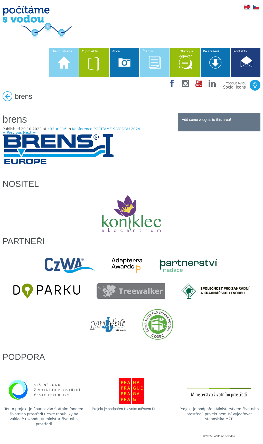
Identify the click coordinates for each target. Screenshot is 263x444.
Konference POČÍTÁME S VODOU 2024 (106, 129)
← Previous (12, 132)
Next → (29, 132)
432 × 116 (57, 129)
